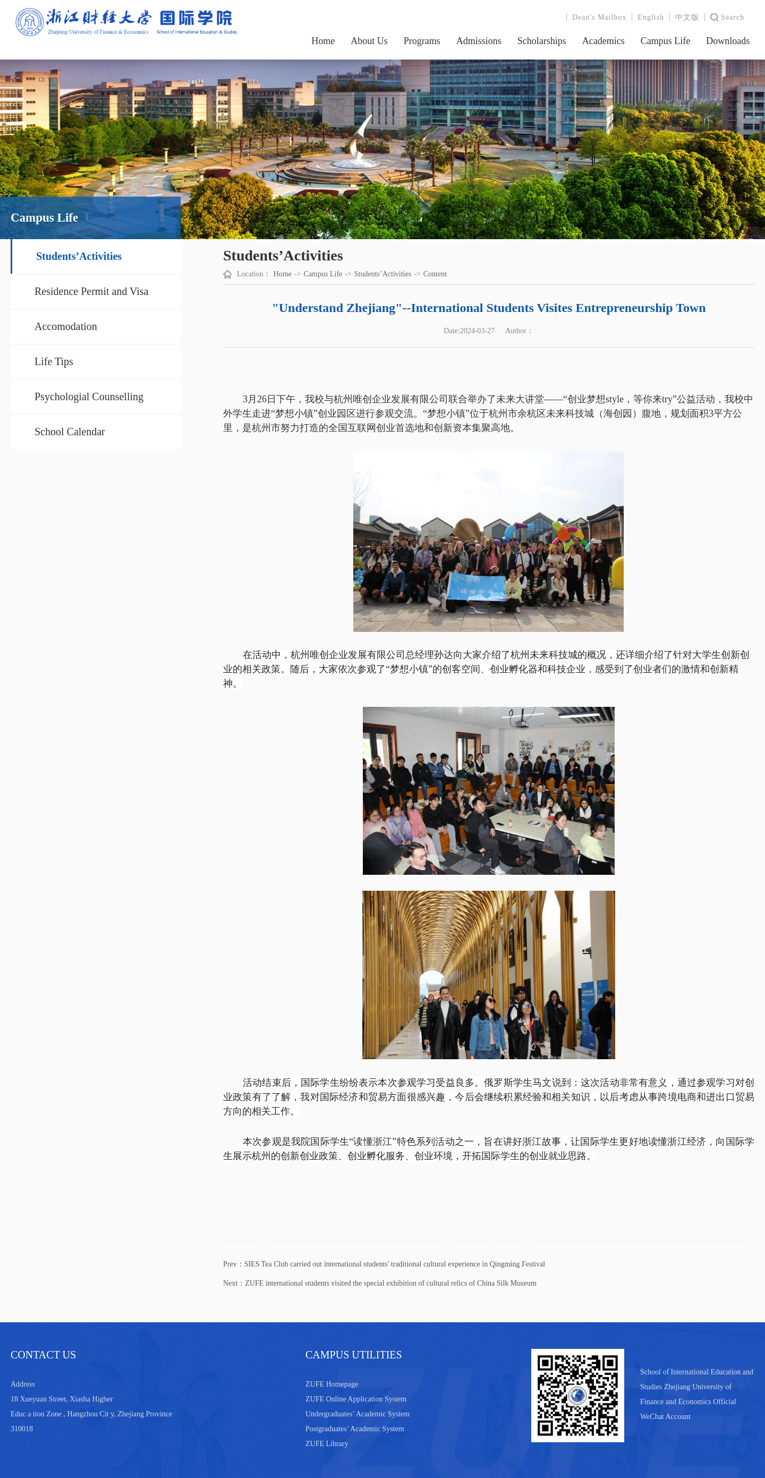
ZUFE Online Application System (355, 1399)
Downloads (728, 41)
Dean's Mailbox (599, 17)
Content (435, 274)
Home (323, 41)
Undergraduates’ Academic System (357, 1414)
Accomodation (66, 326)
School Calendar (70, 431)
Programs (422, 41)
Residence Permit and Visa (92, 291)
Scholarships (541, 41)
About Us (369, 41)
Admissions (479, 41)
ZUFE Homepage (331, 1384)
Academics (603, 41)
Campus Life (665, 41)
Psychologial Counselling (89, 396)
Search (732, 17)
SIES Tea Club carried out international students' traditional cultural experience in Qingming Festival (395, 1264)
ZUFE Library (326, 1444)
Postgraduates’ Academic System (354, 1429)
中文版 (687, 17)
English (651, 17)
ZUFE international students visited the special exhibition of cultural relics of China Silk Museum (391, 1283)
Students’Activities (79, 256)
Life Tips (54, 361)
